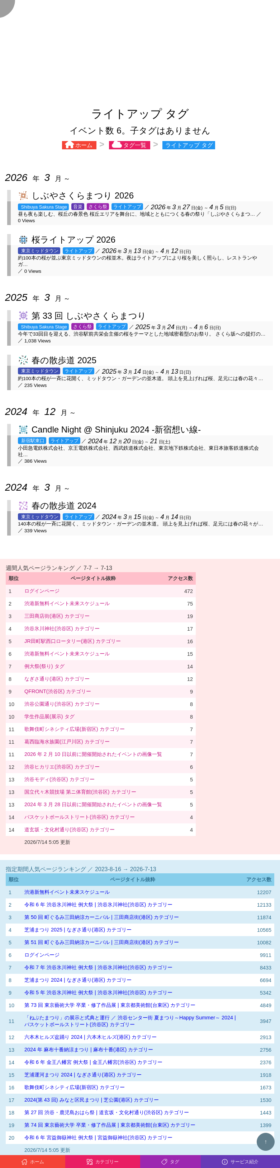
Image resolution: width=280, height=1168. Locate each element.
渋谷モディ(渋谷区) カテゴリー (59, 779)
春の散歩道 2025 (64, 360)
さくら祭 (98, 206)
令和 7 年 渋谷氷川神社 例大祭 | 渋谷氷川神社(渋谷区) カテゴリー (98, 967)
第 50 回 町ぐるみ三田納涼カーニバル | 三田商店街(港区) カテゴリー (101, 917)
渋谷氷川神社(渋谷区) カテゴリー (62, 628)
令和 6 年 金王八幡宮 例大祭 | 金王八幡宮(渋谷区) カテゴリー (93, 1062)
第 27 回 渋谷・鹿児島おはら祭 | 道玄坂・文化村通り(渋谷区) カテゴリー (106, 1112)
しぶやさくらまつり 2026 (83, 195)
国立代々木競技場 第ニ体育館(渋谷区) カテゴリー (80, 792)
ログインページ (42, 591)
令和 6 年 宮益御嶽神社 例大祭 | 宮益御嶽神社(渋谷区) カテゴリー (98, 1137)
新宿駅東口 (32, 440)
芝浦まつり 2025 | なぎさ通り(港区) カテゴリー (78, 930)
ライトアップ (127, 206)
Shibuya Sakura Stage (43, 207)
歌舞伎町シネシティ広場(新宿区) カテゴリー (74, 729)
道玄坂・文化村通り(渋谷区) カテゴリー (69, 829)
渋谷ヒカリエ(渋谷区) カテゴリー (62, 767)
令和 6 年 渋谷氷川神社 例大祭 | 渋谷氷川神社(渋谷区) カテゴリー (98, 904)
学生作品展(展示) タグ (49, 716)
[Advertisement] (140, 50)
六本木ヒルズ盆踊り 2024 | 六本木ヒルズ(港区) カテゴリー (90, 1037)
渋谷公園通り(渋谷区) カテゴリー (62, 704)
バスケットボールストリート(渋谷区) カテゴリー (79, 817)
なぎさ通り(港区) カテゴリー (57, 679)
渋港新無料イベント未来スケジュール (67, 603)
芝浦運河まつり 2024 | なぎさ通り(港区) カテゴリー (83, 1075)
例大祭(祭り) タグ (44, 666)
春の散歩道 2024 (64, 505)
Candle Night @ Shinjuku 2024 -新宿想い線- (116, 429)
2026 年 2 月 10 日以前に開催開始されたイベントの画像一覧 (93, 754)
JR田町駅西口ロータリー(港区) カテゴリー (72, 641)
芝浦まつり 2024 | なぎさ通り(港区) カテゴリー (78, 980)
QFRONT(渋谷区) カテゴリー (57, 691)
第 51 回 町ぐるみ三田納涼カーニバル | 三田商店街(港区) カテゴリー (101, 942)
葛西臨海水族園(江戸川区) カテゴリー (67, 741)
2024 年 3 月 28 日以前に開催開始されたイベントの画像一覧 (93, 804)
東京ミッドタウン (39, 250)
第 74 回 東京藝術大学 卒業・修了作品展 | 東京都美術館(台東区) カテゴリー (109, 1125)
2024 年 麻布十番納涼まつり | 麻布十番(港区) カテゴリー (88, 1049)
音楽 (77, 206)
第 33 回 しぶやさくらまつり (89, 316)
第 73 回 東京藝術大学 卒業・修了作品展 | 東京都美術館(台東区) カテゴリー (109, 1005)
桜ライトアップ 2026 (73, 239)
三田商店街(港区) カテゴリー (57, 616)
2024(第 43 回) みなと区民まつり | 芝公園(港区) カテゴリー (91, 1100)
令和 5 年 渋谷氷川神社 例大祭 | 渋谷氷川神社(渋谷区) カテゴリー (98, 992)
